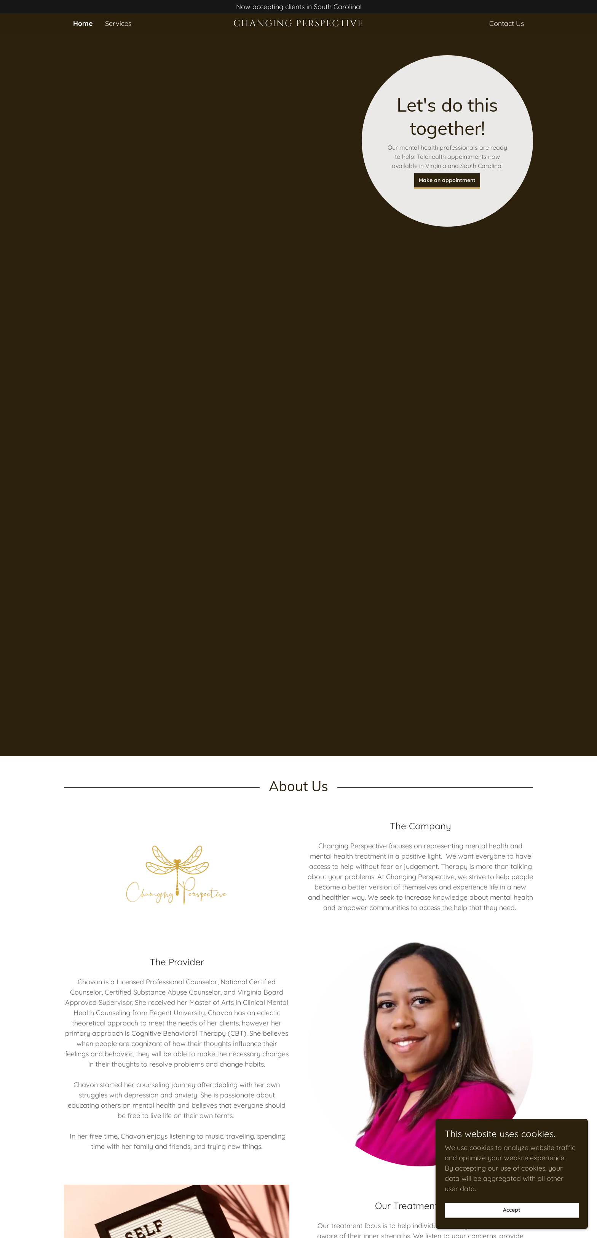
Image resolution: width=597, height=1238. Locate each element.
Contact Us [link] (506, 23)
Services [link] (118, 23)
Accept (511, 1209)
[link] (298, 23)
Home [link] (83, 23)
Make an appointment (447, 180)
